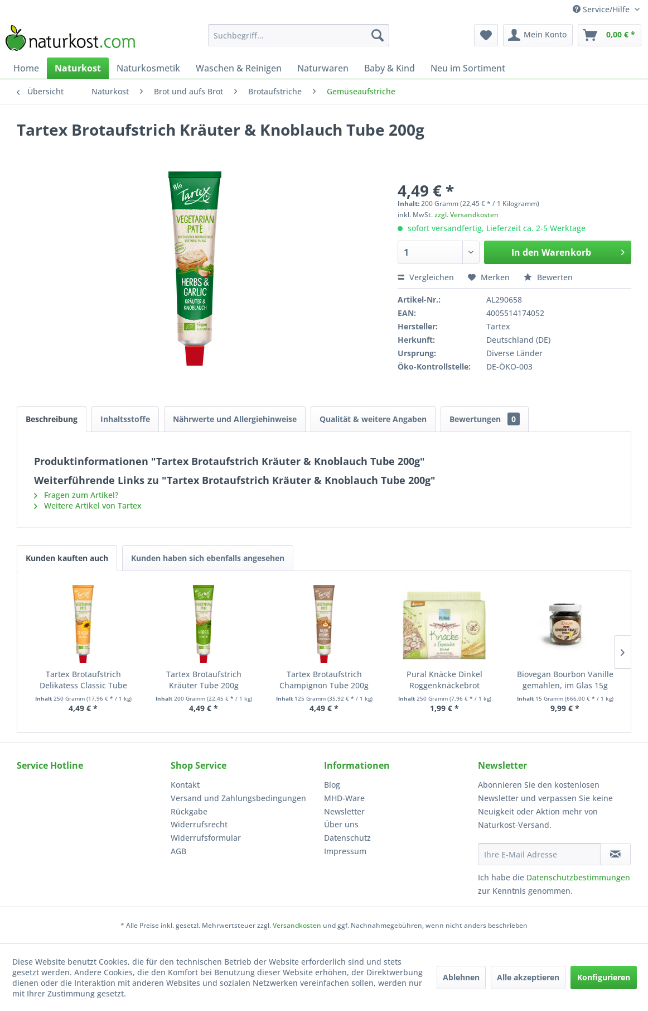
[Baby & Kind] (389, 68)
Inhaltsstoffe (125, 419)
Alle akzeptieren (528, 977)
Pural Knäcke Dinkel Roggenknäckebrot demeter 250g (444, 680)
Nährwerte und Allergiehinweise (235, 419)
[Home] (26, 68)
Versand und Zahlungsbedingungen (238, 798)
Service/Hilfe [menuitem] (602, 9)
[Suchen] (377, 35)
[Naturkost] (78, 68)
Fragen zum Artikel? (76, 495)
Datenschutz (347, 837)
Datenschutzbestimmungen (578, 877)
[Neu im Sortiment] (468, 68)
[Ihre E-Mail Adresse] (539, 854)
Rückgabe (189, 811)
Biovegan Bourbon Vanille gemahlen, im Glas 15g (565, 680)
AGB (178, 851)
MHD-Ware (344, 798)
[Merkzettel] (486, 35)
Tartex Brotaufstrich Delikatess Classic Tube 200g (83, 680)
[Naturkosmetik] (148, 68)
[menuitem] (298, 35)
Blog (332, 784)
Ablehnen (461, 977)
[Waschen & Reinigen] (238, 68)
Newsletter (344, 811)
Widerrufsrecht (199, 824)
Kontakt (185, 784)
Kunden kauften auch (67, 558)
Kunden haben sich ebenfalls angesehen (207, 558)
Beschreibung (52, 419)
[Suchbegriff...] (298, 35)
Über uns (341, 824)
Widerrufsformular (206, 837)
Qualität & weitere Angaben (373, 419)
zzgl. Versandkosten (466, 214)
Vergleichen (426, 277)
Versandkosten (297, 925)
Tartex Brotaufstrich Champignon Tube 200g (324, 680)
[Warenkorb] (609, 35)
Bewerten (548, 277)
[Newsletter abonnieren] (615, 854)
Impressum (345, 851)
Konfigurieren (603, 977)
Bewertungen (484, 419)
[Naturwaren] (322, 68)
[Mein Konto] (538, 35)
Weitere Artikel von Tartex (88, 505)
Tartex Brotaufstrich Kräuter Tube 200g (203, 680)
